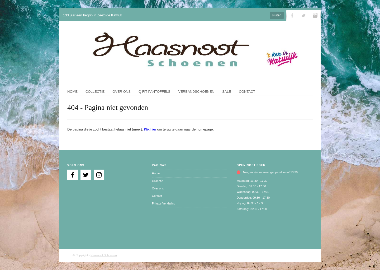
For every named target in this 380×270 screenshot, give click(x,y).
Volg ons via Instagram (314, 15)
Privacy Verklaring (163, 203)
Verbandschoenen (196, 92)
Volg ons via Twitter (303, 15)
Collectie (95, 92)
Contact (247, 92)
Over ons (121, 92)
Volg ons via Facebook (292, 15)
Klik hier (150, 129)
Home (72, 92)
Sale (226, 92)
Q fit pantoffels (154, 92)
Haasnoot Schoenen (104, 255)
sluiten (276, 15)
